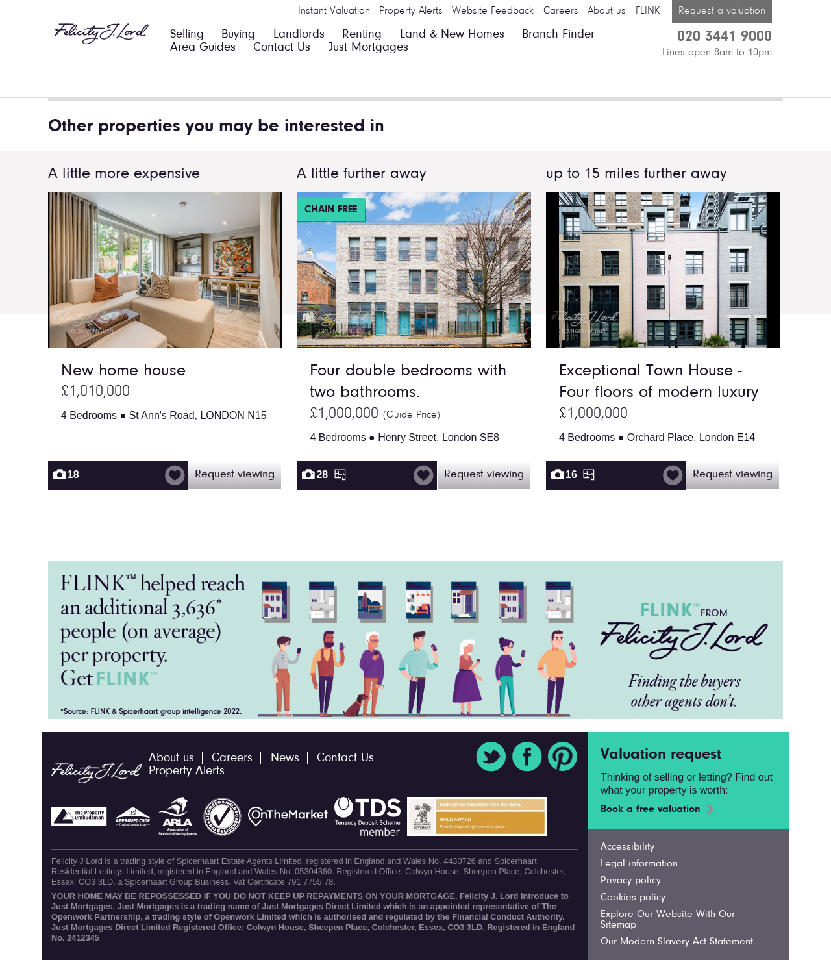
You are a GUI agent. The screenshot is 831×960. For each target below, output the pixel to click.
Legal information (639, 864)
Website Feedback (493, 11)
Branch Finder (558, 35)
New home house (123, 371)
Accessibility (627, 847)
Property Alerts (411, 11)
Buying (238, 35)
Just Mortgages (368, 48)
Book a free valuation (651, 809)
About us (607, 11)
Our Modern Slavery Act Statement (677, 942)
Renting (362, 35)
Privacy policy (631, 881)
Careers (560, 11)
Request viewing (235, 475)
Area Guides (203, 48)
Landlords (299, 35)
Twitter (491, 757)
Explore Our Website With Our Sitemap (668, 919)
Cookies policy (633, 897)
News (285, 758)
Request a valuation (721, 11)
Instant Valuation (334, 11)
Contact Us (281, 48)
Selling (187, 35)
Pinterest (563, 757)
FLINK (648, 11)
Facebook (527, 757)
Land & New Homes (452, 35)
